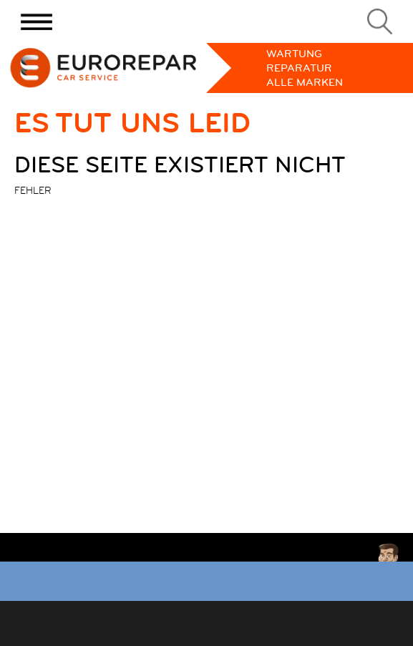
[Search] (379, 21)
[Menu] (36, 21)
